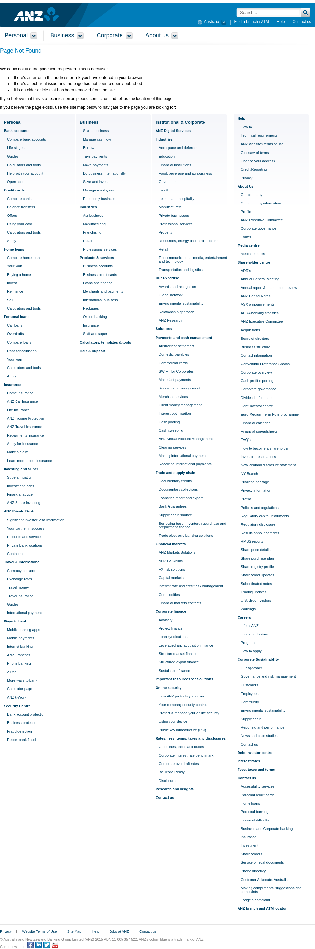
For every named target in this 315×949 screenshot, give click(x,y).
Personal (13, 122)
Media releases (253, 254)
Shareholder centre (254, 262)
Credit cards (14, 190)
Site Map (74, 931)
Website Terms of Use (39, 931)
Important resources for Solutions (184, 679)
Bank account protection (26, 714)
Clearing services (172, 447)
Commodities (169, 595)
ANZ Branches (18, 655)
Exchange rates (19, 579)
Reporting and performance (262, 727)
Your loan (14, 266)
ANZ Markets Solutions (177, 552)
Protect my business (99, 199)
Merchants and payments (103, 291)
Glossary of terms (255, 152)
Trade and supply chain (175, 472)
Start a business (96, 131)
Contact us (302, 21)
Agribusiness (93, 215)
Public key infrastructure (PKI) (182, 730)
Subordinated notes (256, 583)
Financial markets (171, 544)
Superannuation (19, 477)
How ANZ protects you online (182, 696)
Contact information (256, 355)
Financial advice (20, 494)
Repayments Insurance (25, 435)
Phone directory (253, 871)
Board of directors (255, 338)
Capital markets (171, 578)
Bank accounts (16, 131)
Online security (168, 688)
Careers (244, 617)
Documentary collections (178, 489)
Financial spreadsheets (259, 431)
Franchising (92, 232)
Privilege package (255, 482)
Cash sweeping (171, 430)
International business (100, 300)
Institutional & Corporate (180, 122)
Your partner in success (25, 528)
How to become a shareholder (264, 448)
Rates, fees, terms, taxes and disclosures (191, 738)
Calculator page (19, 689)
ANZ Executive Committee (262, 220)
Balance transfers (21, 207)
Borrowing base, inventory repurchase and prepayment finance (192, 525)
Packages (91, 308)
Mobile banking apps (23, 630)
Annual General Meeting (260, 279)
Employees (250, 694)
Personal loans (16, 317)
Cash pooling (169, 422)
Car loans (14, 325)
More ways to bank (22, 680)
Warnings (248, 609)
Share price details (256, 550)
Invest (12, 283)
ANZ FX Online (171, 561)
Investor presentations (258, 457)
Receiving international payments (185, 464)
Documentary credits (175, 481)
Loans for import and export (181, 498)
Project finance (170, 628)
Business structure (255, 347)
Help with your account (25, 173)
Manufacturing (94, 224)
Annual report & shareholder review (269, 288)
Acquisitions (250, 330)
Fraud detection (19, 731)
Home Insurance (20, 393)
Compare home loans (24, 258)
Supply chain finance (175, 515)
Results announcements (260, 533)
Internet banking (20, 646)
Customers (249, 685)
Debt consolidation (22, 351)
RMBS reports (252, 541)
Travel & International (22, 562)
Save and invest (96, 182)
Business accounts (98, 266)
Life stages (15, 148)
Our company (251, 195)
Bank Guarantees (173, 506)
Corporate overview (256, 372)
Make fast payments (175, 380)
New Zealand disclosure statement (268, 465)
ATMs (11, 672)
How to (246, 127)
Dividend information (257, 398)
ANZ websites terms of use (262, 144)
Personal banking (254, 812)
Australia (211, 21)
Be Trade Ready (172, 772)
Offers (12, 215)
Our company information (261, 203)
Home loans (14, 249)
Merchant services (173, 397)
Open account (18, 182)
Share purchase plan (257, 558)
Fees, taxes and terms (256, 769)
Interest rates (249, 761)
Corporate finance (171, 611)
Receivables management (179, 388)
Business (89, 122)
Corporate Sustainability (258, 659)
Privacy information (256, 490)
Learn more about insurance (29, 460)
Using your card (19, 224)
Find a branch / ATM (251, 21)
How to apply (251, 651)
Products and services (24, 537)
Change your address (258, 161)
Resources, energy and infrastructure (188, 241)
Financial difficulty (255, 820)
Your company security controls (183, 705)
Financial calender (255, 423)
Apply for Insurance (22, 444)
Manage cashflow (97, 139)
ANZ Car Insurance (22, 401)
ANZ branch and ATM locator (262, 908)
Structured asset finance (178, 654)
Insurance (12, 385)
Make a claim (17, 452)
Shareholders (251, 854)
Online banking (95, 317)
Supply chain (251, 719)
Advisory (165, 620)
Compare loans (19, 342)
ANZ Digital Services (173, 131)
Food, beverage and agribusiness (185, 173)
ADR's (246, 271)
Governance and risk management (268, 676)
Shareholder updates (257, 575)
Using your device (173, 721)
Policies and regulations (260, 508)
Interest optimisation (175, 413)
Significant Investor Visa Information (35, 520)
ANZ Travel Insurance (24, 427)
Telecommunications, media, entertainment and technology (193, 259)
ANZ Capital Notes (255, 296)
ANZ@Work (16, 697)
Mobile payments (20, 638)
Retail (87, 241)
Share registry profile (257, 567)
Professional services (100, 249)
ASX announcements (257, 304)
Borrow (88, 148)
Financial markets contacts (180, 603)
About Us (245, 186)
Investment (249, 845)
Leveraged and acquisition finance (186, 645)
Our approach (252, 668)
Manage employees (98, 190)
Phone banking (19, 663)
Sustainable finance (174, 670)
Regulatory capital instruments (265, 516)
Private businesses (174, 215)
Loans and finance (97, 283)
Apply (11, 241)
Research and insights (175, 789)
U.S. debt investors (256, 600)
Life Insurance (18, 410)
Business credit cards (100, 275)
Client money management (180, 405)
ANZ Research (170, 320)
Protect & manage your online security (189, 713)
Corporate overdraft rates (179, 764)
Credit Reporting (254, 169)
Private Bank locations (24, 545)
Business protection (22, 723)
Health (164, 190)
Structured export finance (179, 662)
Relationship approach (176, 312)
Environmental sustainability (181, 303)
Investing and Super (21, 469)
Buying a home (19, 275)
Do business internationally (104, 173)
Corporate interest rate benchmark (186, 755)
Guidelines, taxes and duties (181, 747)
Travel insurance (20, 596)
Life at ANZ (250, 626)
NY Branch (249, 473)
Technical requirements (259, 135)
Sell (10, 300)
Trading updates (253, 592)
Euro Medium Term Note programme (270, 414)
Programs (248, 643)
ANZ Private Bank (19, 511)
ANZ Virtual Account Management (186, 439)
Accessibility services (257, 786)
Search (306, 12)
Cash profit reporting (257, 381)
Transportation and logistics (181, 270)
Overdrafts (15, 334)
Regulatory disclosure (258, 524)
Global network (171, 295)
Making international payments (183, 456)
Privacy (246, 178)
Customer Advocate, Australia (264, 879)
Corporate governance (258, 228)
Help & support (92, 351)
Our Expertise (167, 278)
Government (169, 182)
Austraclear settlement (176, 346)
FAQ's (246, 440)
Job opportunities (254, 634)
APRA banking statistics (260, 313)
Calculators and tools (24, 165)
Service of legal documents (262, 862)
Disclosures (168, 781)
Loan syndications (173, 637)
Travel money (18, 587)
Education (167, 156)
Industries (88, 207)
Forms (246, 237)
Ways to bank (15, 621)
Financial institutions (175, 165)
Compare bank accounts (26, 139)
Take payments (95, 156)
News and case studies (259, 736)
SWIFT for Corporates (176, 371)
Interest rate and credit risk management (191, 586)
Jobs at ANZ (119, 931)
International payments (25, 613)
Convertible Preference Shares (265, 364)
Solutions (164, 329)
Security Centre (17, 706)
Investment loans (20, 486)
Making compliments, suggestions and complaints (271, 890)
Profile (246, 212)
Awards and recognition (177, 287)
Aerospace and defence (178, 148)
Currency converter (22, 571)
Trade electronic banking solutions (186, 535)
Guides (12, 156)
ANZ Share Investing (23, 503)
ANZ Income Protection (25, 418)
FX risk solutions (172, 569)
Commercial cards (173, 363)
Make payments (95, 165)
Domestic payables (174, 354)
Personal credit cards (257, 795)
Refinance (15, 291)
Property (165, 232)
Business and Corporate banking (267, 829)
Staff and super (95, 334)
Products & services (97, 258)
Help (281, 21)
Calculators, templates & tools (105, 342)
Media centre (249, 245)
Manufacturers (170, 207)
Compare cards (19, 199)
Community (250, 702)
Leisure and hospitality (176, 199)
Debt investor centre (257, 406)
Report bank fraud (21, 740)
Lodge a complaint (255, 900)
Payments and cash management (184, 337)
